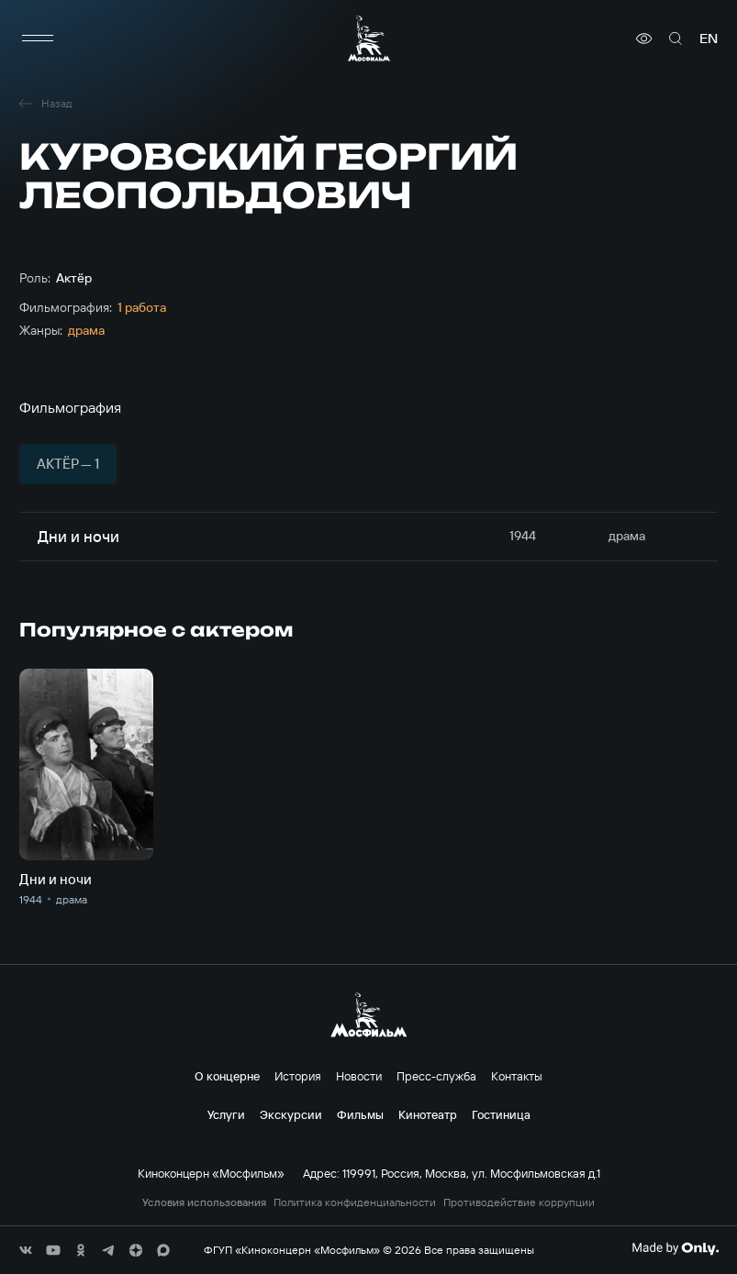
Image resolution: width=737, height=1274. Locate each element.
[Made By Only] (675, 1248)
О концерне (227, 1076)
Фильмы (360, 1114)
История (297, 1076)
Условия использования (204, 1202)
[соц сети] (25, 1250)
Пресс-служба (436, 1076)
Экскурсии (291, 1114)
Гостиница (501, 1114)
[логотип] (369, 38)
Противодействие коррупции (519, 1202)
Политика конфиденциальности (355, 1202)
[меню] (37, 38)
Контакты (516, 1076)
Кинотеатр (427, 1114)
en (708, 38)
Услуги (226, 1114)
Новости (359, 1076)
